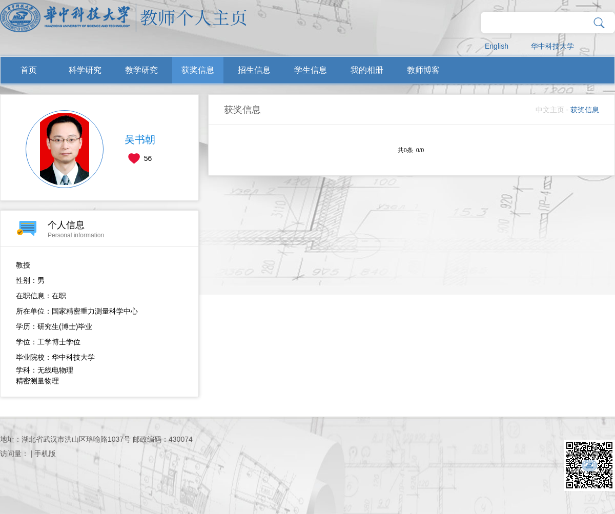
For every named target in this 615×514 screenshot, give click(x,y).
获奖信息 (197, 70)
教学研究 (141, 70)
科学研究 (85, 70)
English (496, 46)
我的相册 (367, 70)
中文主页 (550, 110)
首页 (28, 70)
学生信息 (310, 70)
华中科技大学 (552, 46)
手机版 (45, 453)
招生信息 (254, 70)
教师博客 (423, 70)
